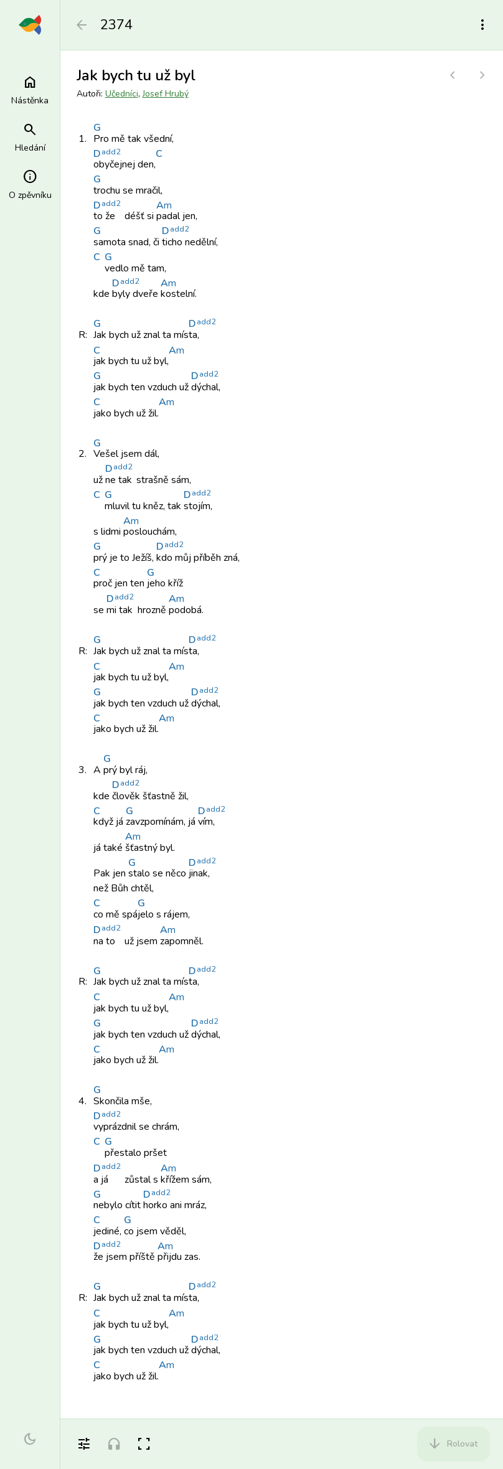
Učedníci (121, 94)
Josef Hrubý (166, 94)
